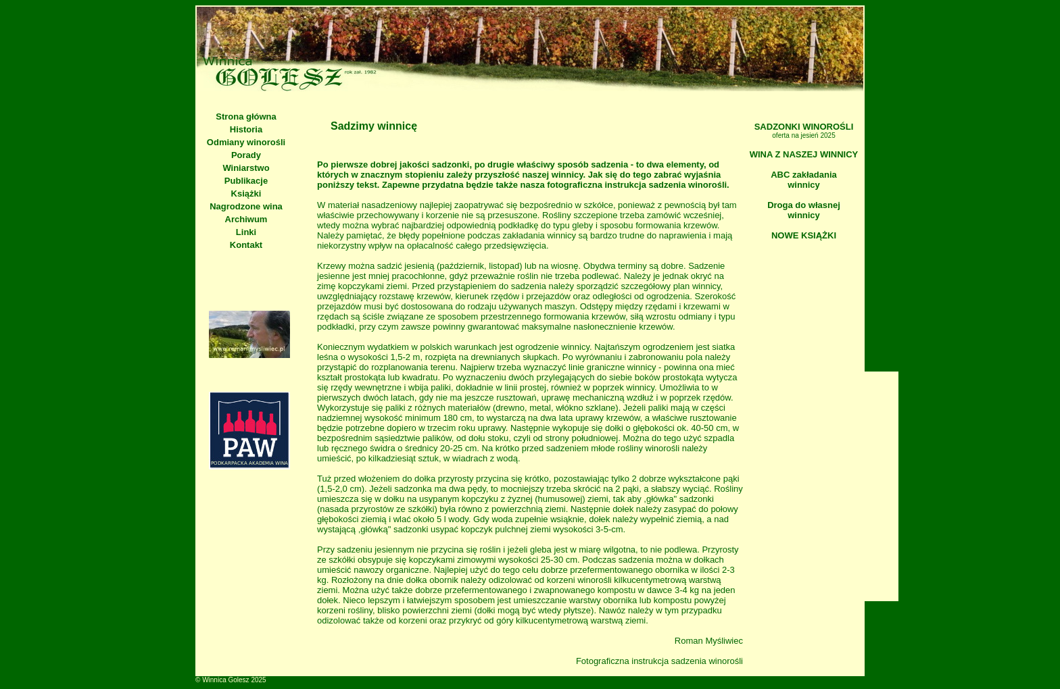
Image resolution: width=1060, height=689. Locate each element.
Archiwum (246, 219)
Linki (246, 232)
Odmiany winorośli (246, 142)
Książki (246, 193)
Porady (246, 155)
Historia (246, 129)
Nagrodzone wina (246, 206)
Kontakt (246, 245)
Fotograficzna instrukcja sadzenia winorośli (659, 661)
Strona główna (246, 116)
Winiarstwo (245, 168)
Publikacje (246, 181)
